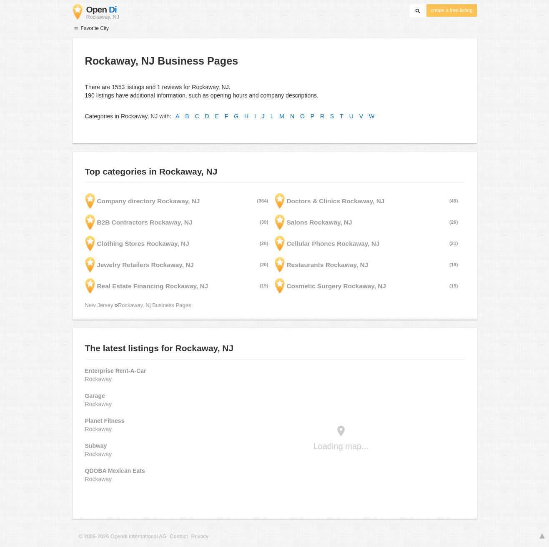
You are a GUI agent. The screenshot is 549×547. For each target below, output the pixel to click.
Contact (179, 537)
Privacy (199, 537)
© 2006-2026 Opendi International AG (123, 537)
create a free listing (451, 10)
